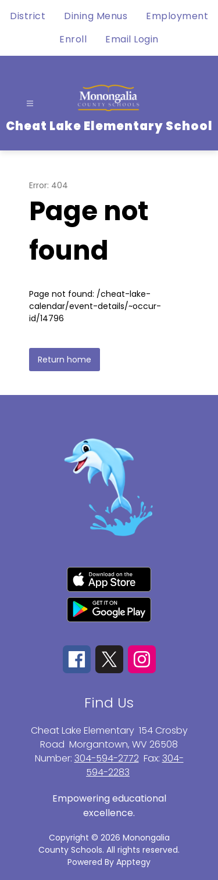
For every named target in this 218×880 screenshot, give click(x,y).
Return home (64, 359)
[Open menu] (30, 103)
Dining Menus (95, 16)
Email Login (132, 39)
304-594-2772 (106, 758)
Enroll (73, 39)
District (27, 16)
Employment (177, 16)
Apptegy (133, 862)
